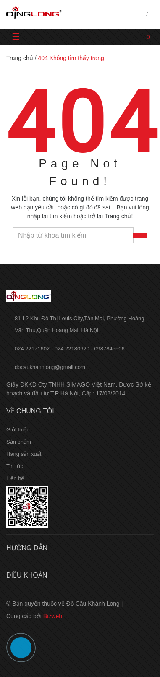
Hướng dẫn (26, 548)
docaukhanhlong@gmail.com (50, 367)
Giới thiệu (17, 429)
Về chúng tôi (30, 411)
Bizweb (52, 616)
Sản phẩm (18, 442)
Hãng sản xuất (23, 454)
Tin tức (14, 466)
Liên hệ (15, 478)
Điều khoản (26, 575)
